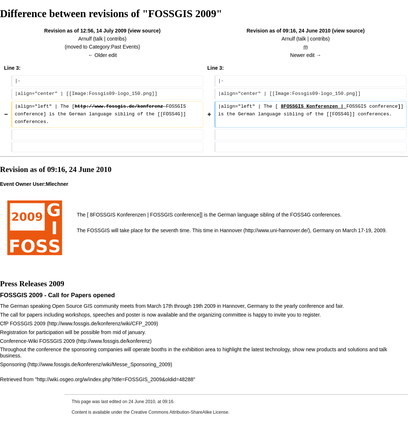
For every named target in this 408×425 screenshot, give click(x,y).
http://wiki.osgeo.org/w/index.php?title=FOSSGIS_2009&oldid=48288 (115, 379)
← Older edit (102, 55)
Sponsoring (13, 364)
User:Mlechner (50, 184)
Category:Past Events (113, 47)
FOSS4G (300, 215)
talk (99, 39)
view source (144, 31)
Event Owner (15, 184)
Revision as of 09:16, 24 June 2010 (289, 31)
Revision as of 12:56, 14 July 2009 (85, 31)
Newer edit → (305, 55)
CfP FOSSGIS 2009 (22, 323)
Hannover (231, 230)
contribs (116, 39)
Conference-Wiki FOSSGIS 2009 (37, 341)
